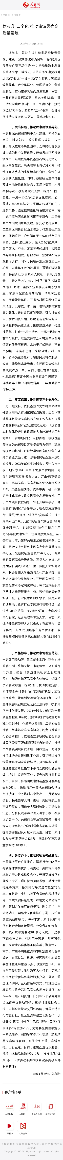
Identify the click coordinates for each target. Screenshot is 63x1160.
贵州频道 (16, 15)
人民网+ (23, 1108)
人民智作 (23, 1127)
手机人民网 (37, 1108)
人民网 (4, 15)
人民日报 (9, 1108)
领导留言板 (51, 1108)
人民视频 (9, 1127)
